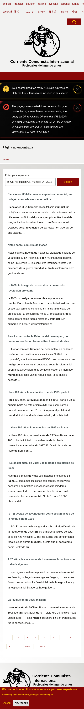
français (18, 3)
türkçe (75, 3)
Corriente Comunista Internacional (42, 61)
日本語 (52, 11)
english (7, 3)
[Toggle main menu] (42, 76)
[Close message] (77, 89)
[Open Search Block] (74, 21)
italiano (42, 3)
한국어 (42, 11)
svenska (53, 3)
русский (7, 11)
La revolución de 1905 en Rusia (27, 599)
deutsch (30, 3)
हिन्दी (16, 11)
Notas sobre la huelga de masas (27, 245)
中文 (74, 11)
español (65, 3)
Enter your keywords (17, 175)
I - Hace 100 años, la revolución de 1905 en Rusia (38, 427)
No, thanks (21, 704)
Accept (7, 704)
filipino (64, 11)
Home (6, 159)
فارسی (30, 11)
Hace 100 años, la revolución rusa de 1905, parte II (38, 392)
